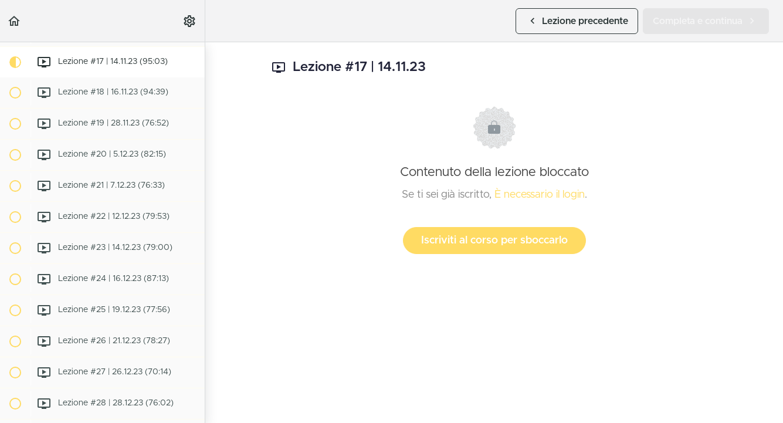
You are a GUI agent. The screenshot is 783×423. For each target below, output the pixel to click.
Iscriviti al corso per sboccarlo (494, 240)
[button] (14, 21)
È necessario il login (539, 194)
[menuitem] (190, 21)
